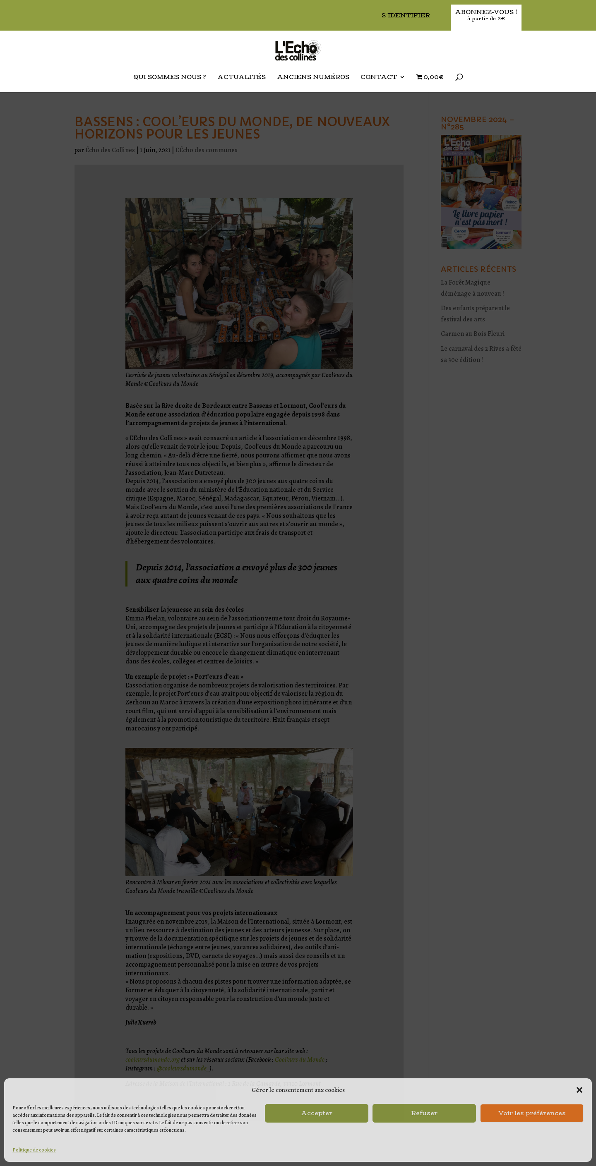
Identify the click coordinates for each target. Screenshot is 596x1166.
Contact (378, 77)
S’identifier (406, 16)
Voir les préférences (532, 1113)
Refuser (424, 1113)
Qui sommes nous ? (169, 77)
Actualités (241, 77)
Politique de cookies (34, 1150)
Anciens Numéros (313, 77)
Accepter (316, 1113)
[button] (579, 1090)
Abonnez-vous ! (486, 15)
